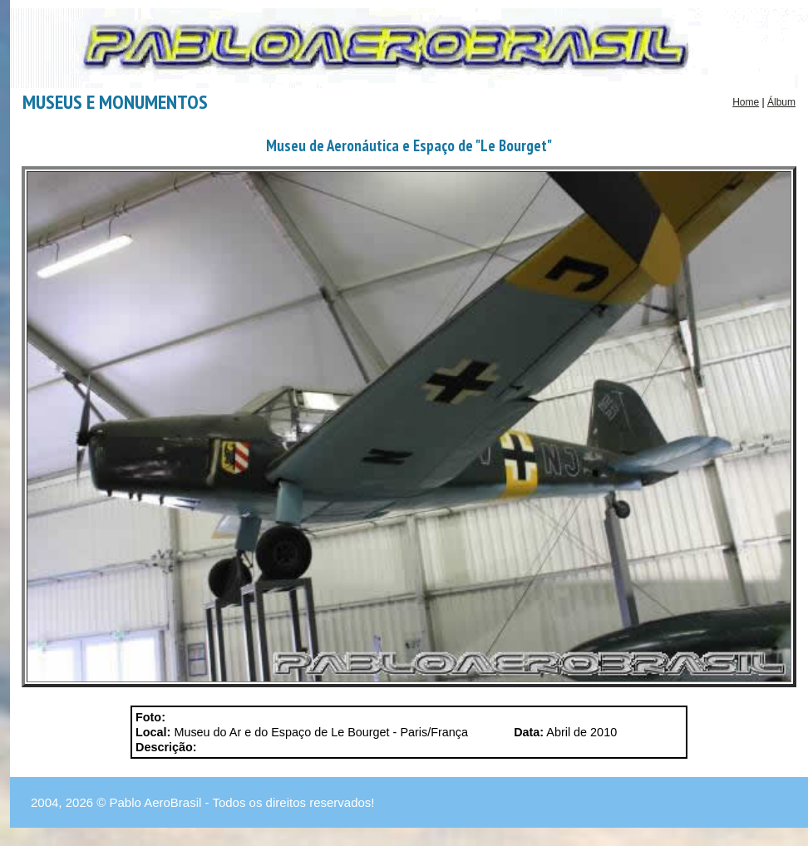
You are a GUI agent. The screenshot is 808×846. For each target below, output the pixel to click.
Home (745, 102)
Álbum (781, 102)
